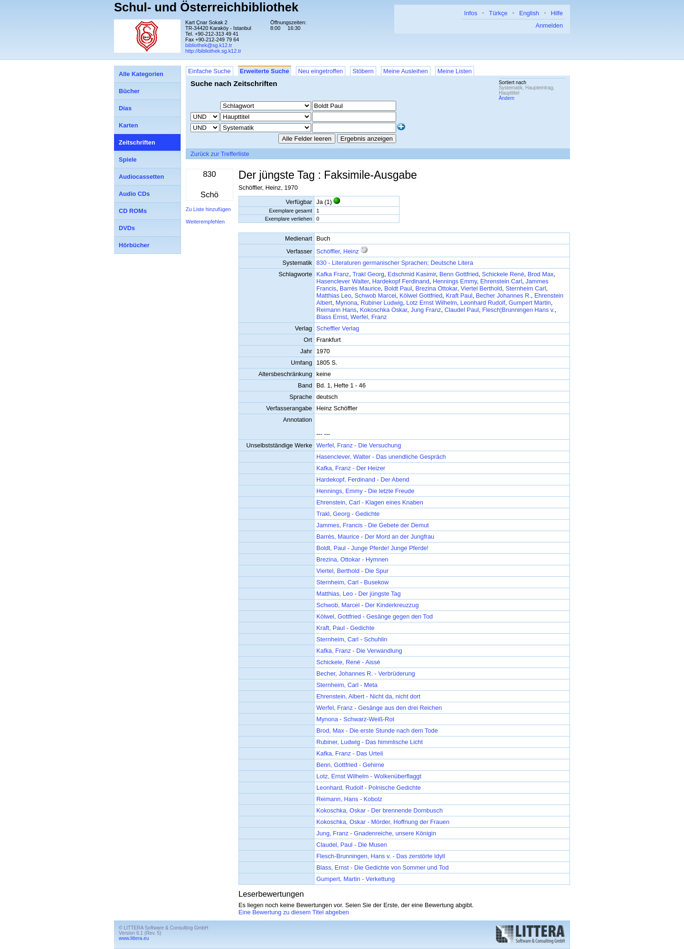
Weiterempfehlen (205, 221)
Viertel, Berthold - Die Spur (352, 570)
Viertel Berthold (481, 288)
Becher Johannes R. (503, 295)
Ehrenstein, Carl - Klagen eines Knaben (369, 502)
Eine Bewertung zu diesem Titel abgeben (293, 912)
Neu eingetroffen (320, 71)
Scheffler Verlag (337, 328)
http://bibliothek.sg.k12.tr (213, 51)
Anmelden (549, 25)
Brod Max (541, 274)
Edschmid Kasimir (412, 274)
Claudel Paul (462, 309)
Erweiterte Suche (264, 71)
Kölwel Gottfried (420, 295)
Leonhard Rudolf (482, 302)
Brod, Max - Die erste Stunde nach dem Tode (377, 730)
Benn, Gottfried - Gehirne (350, 764)
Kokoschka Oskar (384, 309)
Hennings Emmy (455, 281)
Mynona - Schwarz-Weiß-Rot (355, 719)
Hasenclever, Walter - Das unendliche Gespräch (381, 456)
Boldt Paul (398, 288)
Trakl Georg (368, 274)
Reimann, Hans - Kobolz (349, 799)
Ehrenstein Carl (501, 281)
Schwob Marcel (375, 295)
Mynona (347, 302)
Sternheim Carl (525, 288)
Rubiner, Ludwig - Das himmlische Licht (369, 742)
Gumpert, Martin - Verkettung (355, 878)
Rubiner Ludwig (382, 302)
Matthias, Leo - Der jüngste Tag (358, 593)
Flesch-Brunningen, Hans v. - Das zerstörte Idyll (380, 856)
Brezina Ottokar (436, 288)
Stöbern (363, 71)
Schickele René (503, 274)
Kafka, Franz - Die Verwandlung (359, 650)
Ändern (506, 98)
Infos (470, 13)
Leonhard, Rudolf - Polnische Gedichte (368, 787)
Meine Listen (454, 71)
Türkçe (498, 13)
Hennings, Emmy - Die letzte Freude (365, 490)
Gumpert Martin (530, 302)
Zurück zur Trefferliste (219, 153)
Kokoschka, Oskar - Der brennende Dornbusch (379, 810)
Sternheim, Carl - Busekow (352, 582)
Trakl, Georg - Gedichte (348, 513)
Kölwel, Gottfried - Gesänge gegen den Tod (374, 616)
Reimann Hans (336, 309)
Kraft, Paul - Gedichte (345, 627)
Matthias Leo (333, 295)
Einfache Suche (209, 71)
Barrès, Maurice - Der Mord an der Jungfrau (375, 536)
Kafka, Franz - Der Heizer (350, 468)
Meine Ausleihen (405, 71)
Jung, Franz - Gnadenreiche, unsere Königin (376, 833)
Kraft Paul (459, 295)
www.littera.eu (134, 938)
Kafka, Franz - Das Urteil (349, 753)
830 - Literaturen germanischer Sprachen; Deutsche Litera (394, 262)
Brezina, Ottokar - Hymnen (352, 559)
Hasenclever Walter (342, 281)
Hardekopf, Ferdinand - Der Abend (362, 479)
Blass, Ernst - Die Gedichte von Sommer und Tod (382, 867)
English (529, 13)
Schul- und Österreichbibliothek (206, 7)
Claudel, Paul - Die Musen (351, 844)
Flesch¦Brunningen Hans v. (518, 309)
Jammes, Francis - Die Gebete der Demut (372, 525)
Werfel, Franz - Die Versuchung (358, 445)
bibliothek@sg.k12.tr (208, 45)
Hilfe (557, 13)
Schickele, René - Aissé (348, 662)
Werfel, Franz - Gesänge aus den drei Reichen (379, 707)
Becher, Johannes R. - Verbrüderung (365, 673)
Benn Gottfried (459, 274)
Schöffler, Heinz (337, 251)
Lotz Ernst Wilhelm (431, 302)
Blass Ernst (331, 316)
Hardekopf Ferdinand (400, 281)
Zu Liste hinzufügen (208, 209)
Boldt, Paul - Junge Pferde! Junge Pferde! (372, 548)
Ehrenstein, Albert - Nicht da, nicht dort (368, 696)
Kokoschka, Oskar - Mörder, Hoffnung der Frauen (382, 821)
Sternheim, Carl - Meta (347, 684)
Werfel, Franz (369, 316)
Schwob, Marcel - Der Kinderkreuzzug (367, 605)
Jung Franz (425, 309)
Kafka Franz (332, 274)
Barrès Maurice (360, 288)
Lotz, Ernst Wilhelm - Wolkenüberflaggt (368, 776)
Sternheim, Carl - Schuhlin (351, 639)
